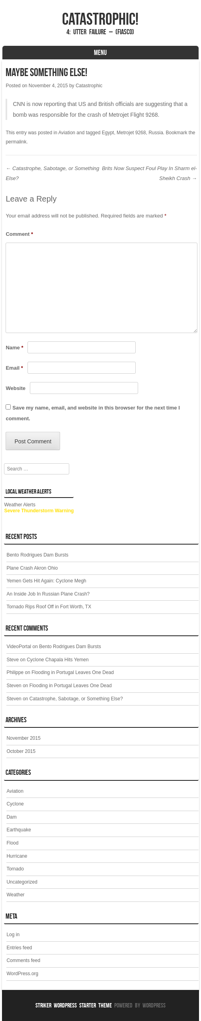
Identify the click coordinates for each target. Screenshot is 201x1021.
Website (15, 388)
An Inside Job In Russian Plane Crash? (48, 594)
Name (14, 348)
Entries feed (19, 947)
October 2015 (20, 751)
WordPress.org (22, 973)
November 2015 (23, 738)
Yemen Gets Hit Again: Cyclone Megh (46, 581)
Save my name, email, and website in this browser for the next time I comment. (93, 413)
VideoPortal (18, 646)
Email (14, 368)
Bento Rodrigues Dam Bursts (37, 555)
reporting (55, 104)
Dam (11, 817)
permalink (16, 142)
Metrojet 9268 (131, 132)
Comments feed (23, 960)
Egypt (108, 132)
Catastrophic (89, 85)
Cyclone (14, 804)
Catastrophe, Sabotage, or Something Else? (76, 699)
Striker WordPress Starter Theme (73, 1005)
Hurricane (16, 856)
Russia (155, 132)
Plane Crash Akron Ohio (32, 568)
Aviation (67, 132)
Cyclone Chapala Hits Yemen (57, 659)
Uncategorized (21, 882)
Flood (12, 843)
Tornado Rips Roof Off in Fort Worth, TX (48, 606)
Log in (13, 934)
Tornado (14, 869)
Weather (15, 895)
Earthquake (18, 830)
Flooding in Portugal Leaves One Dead (72, 672)
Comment (19, 234)
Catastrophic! (100, 19)
